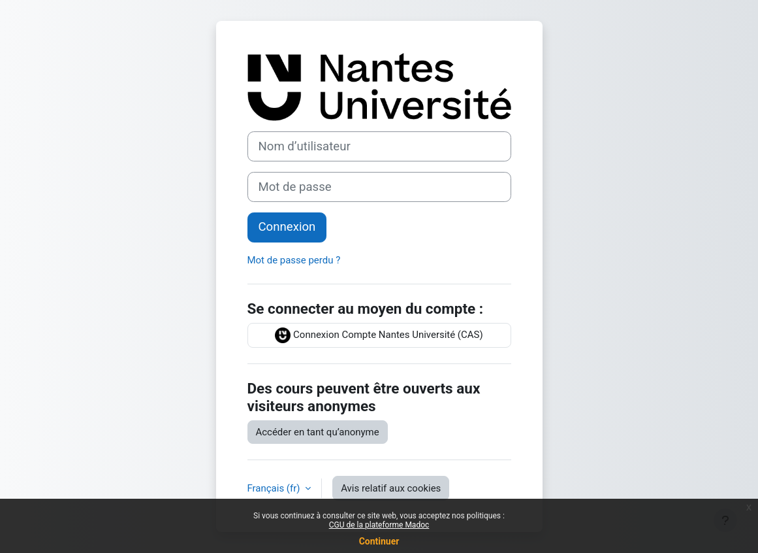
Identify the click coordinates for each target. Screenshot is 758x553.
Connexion (287, 227)
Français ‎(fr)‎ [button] (275, 488)
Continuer (379, 541)
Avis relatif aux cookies (391, 488)
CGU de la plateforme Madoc (379, 524)
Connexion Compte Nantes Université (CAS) (378, 335)
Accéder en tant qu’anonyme (317, 432)
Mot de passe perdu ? (294, 260)
